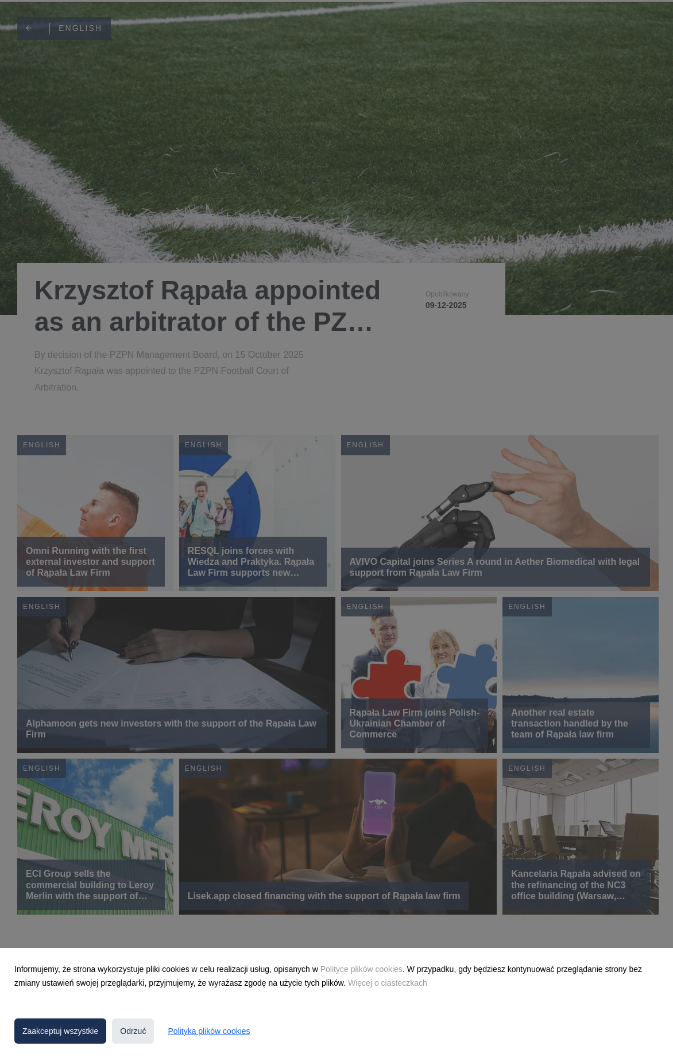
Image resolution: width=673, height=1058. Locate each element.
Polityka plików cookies (209, 1031)
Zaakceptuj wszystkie (60, 1031)
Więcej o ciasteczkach (387, 982)
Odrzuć (133, 1031)
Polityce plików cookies (361, 969)
